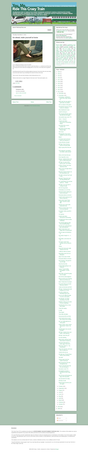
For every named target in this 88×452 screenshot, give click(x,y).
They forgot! (61, 312)
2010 (59, 406)
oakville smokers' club (68, 54)
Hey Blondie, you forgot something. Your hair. (64, 299)
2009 (59, 408)
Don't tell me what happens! (65, 276)
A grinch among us (63, 111)
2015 (59, 83)
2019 (59, 75)
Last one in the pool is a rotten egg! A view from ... (65, 343)
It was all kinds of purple (64, 142)
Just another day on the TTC (65, 117)
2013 (59, 87)
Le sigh (60, 310)
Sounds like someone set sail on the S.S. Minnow (65, 107)
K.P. (61, 62)
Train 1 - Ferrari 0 (63, 119)
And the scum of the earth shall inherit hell (64, 205)
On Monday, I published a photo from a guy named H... (65, 98)
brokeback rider (67, 62)
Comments (60, 420)
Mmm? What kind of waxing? (65, 281)
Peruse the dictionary (61, 35)
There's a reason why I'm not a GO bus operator (65, 208)
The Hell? (61, 357)
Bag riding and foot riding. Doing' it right (64, 129)
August (60, 390)
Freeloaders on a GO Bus (64, 189)
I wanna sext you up (63, 352)
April (60, 398)
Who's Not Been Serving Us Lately (65, 56)
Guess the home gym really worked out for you (65, 249)
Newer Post (15, 102)
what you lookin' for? (61, 60)
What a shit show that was (64, 155)
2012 (59, 89)
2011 (59, 91)
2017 (59, 79)
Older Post (49, 102)
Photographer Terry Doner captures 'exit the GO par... (65, 134)
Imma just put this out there (65, 316)
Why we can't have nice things (63, 55)
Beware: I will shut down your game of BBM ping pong (65, 159)
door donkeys (70, 57)
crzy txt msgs (66, 48)
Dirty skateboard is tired (64, 109)
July (60, 392)
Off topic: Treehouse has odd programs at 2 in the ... (65, 289)
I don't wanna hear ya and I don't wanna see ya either (65, 319)
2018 (59, 77)
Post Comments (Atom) (35, 105)
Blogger (57, 449)
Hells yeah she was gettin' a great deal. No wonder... (65, 102)
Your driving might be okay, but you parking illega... (65, 223)
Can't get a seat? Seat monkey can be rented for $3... (65, 243)
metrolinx (73, 56)
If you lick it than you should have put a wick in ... (65, 284)
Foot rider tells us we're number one (64, 126)
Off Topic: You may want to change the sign (65, 185)
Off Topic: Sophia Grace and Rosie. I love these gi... (65, 333)
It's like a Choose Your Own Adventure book (65, 166)
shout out (64, 52)
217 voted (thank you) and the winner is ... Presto (65, 182)
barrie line (66, 63)
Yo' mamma (61, 214)
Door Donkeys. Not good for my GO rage (65, 261)
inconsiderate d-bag (67, 61)
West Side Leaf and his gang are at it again (65, 274)
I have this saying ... (63, 308)
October (61, 386)
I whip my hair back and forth (65, 287)
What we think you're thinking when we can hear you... (65, 279)
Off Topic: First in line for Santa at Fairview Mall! (64, 145)
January (61, 404)
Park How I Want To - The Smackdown (64, 346)
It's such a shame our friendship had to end (64, 293)
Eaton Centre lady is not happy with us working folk (65, 230)
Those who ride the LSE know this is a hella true (65, 349)
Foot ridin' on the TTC (63, 369)
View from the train (63, 263)
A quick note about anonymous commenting (65, 217)
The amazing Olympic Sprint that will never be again (65, 114)
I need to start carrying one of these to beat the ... (65, 197)
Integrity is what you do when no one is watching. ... (65, 302)
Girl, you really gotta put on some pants (65, 322)
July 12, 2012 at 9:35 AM (21, 93)
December (61, 93)
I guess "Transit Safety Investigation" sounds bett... (64, 270)
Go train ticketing (62, 337)
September (61, 388)
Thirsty (60, 246)
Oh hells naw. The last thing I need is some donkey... (65, 355)
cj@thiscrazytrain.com (62, 30)
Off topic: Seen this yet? (64, 335)
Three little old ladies (63, 314)
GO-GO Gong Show (63, 187)
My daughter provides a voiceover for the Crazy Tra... (64, 372)
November (61, 95)
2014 (59, 85)
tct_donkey (61, 57)
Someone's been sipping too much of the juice (65, 192)
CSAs (68, 51)
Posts (59, 418)
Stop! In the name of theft (64, 256)
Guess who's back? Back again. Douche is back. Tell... (64, 201)
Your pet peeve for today (64, 378)
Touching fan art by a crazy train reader (65, 305)
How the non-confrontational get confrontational (65, 226)
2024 (59, 73)
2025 (59, 71)
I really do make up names (65, 251)
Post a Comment (17, 95)
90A (72, 58)
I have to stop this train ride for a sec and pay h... (65, 366)
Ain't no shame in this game (65, 104)
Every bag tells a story (64, 157)
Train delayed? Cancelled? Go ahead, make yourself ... (65, 152)
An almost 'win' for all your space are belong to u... (64, 139)
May (60, 396)
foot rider (18, 83)
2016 (59, 81)
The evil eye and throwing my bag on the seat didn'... (65, 376)
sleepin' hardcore (60, 51)
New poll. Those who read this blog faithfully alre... (64, 179)
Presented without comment (65, 195)
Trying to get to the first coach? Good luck (64, 360)
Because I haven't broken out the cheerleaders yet (65, 172)
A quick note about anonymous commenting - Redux (65, 122)
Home (32, 102)
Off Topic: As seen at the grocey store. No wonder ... (65, 163)
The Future (61, 131)
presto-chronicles (67, 50)
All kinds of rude (62, 380)
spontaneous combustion (62, 58)
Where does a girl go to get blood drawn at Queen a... (65, 340)
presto (66, 47)
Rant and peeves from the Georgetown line (64, 363)
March (60, 400)
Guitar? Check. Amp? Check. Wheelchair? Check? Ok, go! (65, 326)
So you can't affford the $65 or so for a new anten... (65, 296)
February (61, 402)
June (60, 394)
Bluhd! (60, 137)
